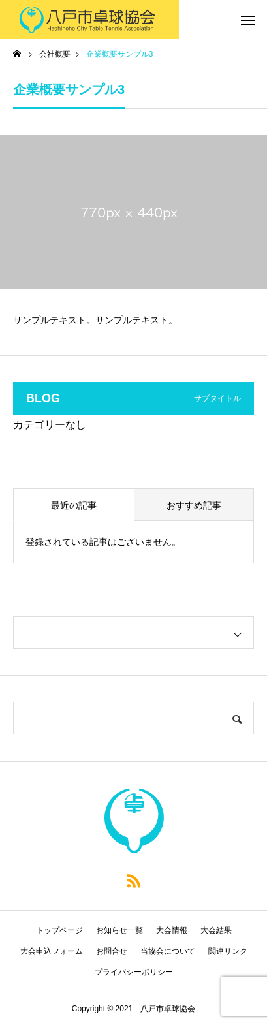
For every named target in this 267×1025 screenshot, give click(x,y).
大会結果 (216, 930)
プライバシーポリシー (134, 972)
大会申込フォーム (51, 951)
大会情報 (171, 930)
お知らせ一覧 (119, 930)
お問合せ (111, 951)
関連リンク (227, 951)
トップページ (59, 930)
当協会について (167, 951)
